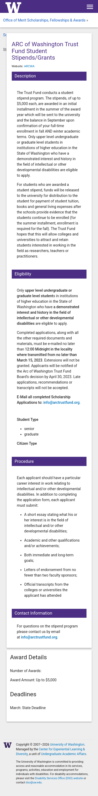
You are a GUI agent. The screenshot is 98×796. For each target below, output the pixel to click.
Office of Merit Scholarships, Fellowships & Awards (44, 20)
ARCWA (29, 66)
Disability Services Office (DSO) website (59, 778)
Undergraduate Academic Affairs (63, 754)
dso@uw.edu (34, 782)
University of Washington (67, 744)
